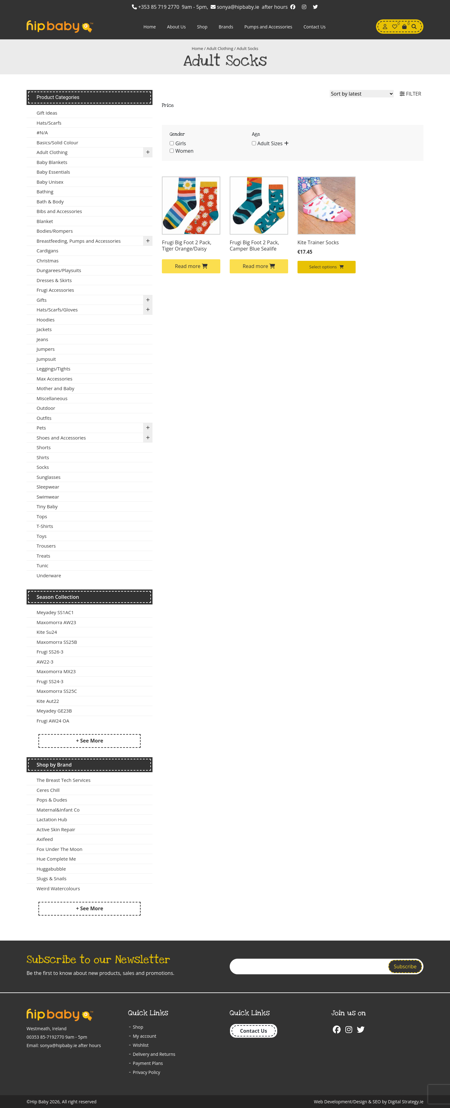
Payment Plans (148, 1063)
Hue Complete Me (56, 859)
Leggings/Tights (53, 368)
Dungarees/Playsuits (59, 270)
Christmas (47, 260)
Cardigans (47, 250)
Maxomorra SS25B (57, 642)
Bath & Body (50, 201)
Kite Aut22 (48, 701)
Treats (43, 556)
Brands (226, 27)
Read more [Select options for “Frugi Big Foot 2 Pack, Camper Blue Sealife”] (258, 266)
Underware (49, 575)
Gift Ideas (47, 113)
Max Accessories (54, 378)
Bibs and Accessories (59, 211)
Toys (42, 536)
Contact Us (314, 27)
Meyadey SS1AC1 (55, 612)
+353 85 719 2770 (155, 6)
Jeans (42, 339)
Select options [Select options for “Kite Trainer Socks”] (326, 267)
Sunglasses (49, 477)
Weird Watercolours (58, 888)
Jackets (44, 329)
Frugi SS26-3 (50, 651)
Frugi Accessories (55, 290)
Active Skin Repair (56, 829)
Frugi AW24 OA (53, 721)
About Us (176, 27)
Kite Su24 (47, 632)
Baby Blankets (52, 162)
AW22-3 (45, 661)
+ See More (89, 740)
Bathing (45, 191)
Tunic (42, 565)
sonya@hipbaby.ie (235, 6)
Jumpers (46, 349)
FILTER (410, 93)
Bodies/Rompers (55, 231)
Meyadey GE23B (54, 711)
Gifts (94, 300)
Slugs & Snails (52, 878)
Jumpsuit (46, 359)
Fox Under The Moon (59, 849)
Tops (42, 516)
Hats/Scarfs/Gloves (94, 310)
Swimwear (48, 497)
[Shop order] (362, 93)
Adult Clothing (220, 48)
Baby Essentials (53, 172)
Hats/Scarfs (49, 123)
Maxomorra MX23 (56, 671)
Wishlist (140, 1045)
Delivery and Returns (154, 1054)
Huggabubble (51, 869)
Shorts (44, 447)
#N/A (42, 132)
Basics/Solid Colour (57, 142)
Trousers (46, 546)
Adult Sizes (270, 143)
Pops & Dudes (52, 800)
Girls (180, 143)
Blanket (45, 221)
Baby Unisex (50, 182)
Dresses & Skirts (54, 280)
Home (149, 27)
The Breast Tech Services (64, 780)
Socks (43, 467)
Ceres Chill (48, 790)
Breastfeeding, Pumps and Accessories (94, 241)
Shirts (43, 457)
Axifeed (45, 839)
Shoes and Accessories (94, 438)
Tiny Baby (47, 506)
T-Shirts (45, 526)
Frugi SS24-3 (50, 681)
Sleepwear (48, 487)
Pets (94, 428)
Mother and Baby (55, 388)
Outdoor (46, 408)
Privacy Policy (146, 1072)
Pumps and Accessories (268, 27)
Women (184, 150)
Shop (202, 27)
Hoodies (46, 319)
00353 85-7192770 (45, 1037)
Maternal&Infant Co (58, 810)
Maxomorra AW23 (56, 622)
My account (144, 1036)
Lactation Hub (52, 819)
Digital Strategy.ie (405, 1102)
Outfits (44, 418)
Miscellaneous (52, 398)
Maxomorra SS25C (57, 691)
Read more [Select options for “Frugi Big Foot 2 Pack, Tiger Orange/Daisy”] (191, 266)
